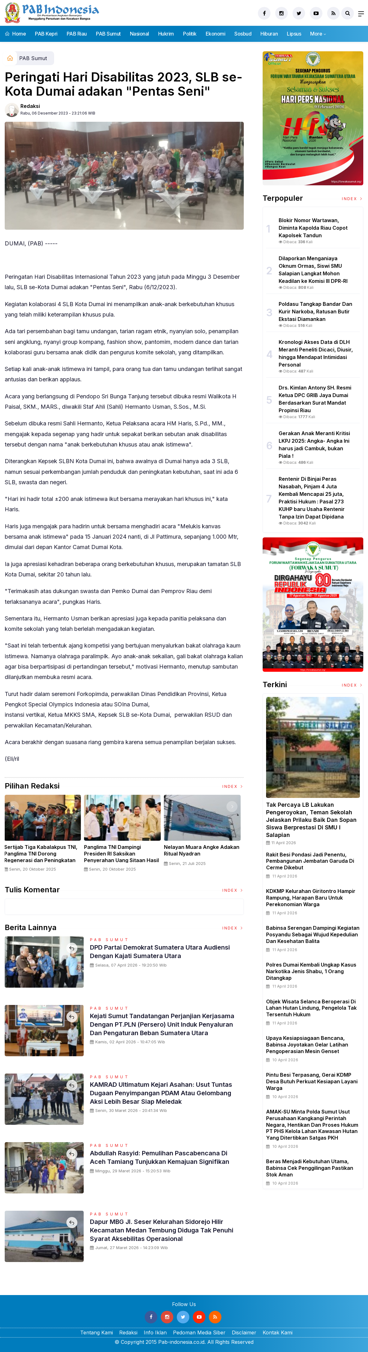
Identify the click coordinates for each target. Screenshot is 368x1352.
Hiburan (269, 34)
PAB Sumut (108, 34)
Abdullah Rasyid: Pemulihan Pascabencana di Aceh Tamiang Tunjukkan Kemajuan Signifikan (165, 1157)
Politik (190, 34)
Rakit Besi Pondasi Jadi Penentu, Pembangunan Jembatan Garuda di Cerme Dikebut (310, 861)
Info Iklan (155, 1332)
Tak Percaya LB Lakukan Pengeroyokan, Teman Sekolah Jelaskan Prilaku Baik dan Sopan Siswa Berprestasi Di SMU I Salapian (311, 819)
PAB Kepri (46, 34)
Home (15, 34)
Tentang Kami (96, 1332)
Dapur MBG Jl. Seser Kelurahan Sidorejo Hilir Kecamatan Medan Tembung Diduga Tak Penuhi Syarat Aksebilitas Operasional (164, 1229)
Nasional (139, 34)
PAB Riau (77, 34)
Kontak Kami (278, 1332)
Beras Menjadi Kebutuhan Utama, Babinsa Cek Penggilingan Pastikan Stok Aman (309, 1168)
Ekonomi (216, 34)
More (316, 34)
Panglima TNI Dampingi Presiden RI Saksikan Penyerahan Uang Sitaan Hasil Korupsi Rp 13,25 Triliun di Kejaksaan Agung (123, 860)
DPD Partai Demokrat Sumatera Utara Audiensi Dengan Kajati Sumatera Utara (155, 951)
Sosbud (242, 34)
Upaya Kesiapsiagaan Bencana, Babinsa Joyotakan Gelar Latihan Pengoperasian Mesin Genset (307, 1044)
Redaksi (30, 106)
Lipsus (294, 34)
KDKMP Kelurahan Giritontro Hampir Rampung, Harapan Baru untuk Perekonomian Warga (310, 897)
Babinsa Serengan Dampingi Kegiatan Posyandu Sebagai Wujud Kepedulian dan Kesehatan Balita (313, 934)
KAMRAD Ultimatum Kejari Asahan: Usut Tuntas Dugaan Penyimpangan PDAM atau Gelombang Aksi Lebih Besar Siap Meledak (160, 1092)
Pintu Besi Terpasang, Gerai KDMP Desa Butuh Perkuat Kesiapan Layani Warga (312, 1081)
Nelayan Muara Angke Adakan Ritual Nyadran (204, 850)
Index (233, 786)
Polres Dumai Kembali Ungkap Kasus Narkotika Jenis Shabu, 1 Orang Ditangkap (311, 971)
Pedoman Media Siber (199, 1332)
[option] (45, 836)
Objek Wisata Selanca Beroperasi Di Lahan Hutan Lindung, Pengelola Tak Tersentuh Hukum (311, 1008)
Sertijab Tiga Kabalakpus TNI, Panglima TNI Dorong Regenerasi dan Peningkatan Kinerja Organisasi (43, 857)
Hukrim (166, 34)
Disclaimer (244, 1332)
